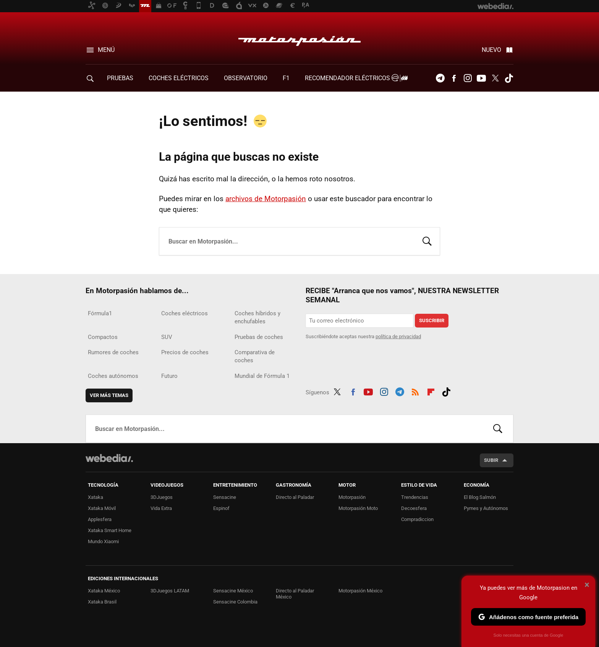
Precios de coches (185, 352)
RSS (415, 391)
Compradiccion (417, 519)
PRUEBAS (120, 78)
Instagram (467, 78)
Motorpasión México (360, 591)
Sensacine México (233, 591)
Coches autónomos (113, 376)
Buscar (427, 240)
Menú (106, 49)
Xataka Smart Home (109, 530)
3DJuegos (162, 497)
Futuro (169, 376)
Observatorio (245, 78)
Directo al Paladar (295, 497)
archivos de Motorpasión (265, 198)
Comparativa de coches (255, 356)
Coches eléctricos (184, 313)
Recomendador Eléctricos (355, 78)
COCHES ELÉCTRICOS (179, 78)
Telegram (440, 78)
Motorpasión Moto (358, 508)
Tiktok (508, 78)
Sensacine (224, 497)
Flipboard (431, 391)
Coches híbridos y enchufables (257, 317)
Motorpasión (299, 39)
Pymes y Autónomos (486, 508)
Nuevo (491, 49)
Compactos (103, 337)
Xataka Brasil (102, 602)
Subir (491, 460)
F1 (286, 78)
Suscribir (431, 320)
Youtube (481, 78)
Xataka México (104, 591)
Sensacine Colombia (235, 602)
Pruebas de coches (259, 337)
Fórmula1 (100, 313)
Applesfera (100, 519)
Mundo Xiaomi (103, 541)
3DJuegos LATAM (170, 591)
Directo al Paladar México (295, 594)
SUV (166, 337)
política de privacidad (398, 336)
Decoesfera (414, 508)
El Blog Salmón (480, 497)
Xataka (95, 497)
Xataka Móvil (102, 508)
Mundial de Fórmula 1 (262, 376)
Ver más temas (109, 395)
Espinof (221, 508)
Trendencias (414, 497)
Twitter (495, 78)
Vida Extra (161, 508)
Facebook (453, 78)
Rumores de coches (113, 352)
